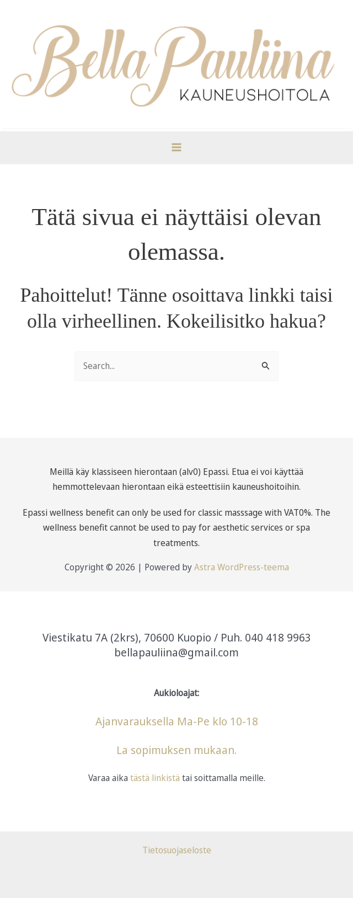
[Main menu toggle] (176, 147)
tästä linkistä (154, 778)
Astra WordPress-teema (241, 567)
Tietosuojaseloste (176, 850)
